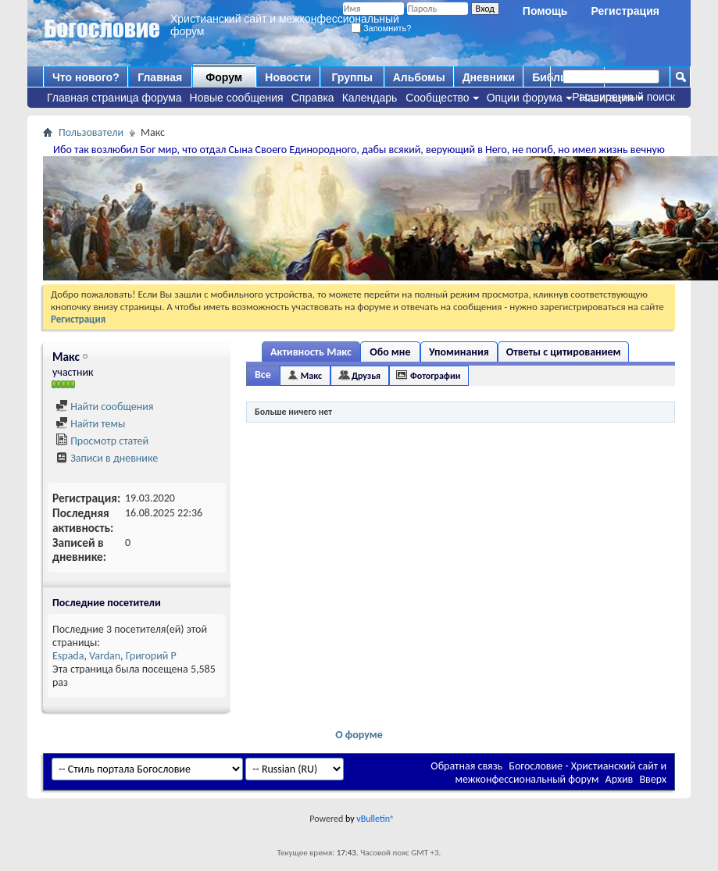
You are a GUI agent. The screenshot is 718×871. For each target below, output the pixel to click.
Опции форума (525, 97)
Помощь (545, 11)
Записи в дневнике (106, 458)
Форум (223, 77)
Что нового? (86, 77)
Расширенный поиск (623, 97)
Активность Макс (311, 352)
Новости (288, 77)
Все (263, 374)
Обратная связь (466, 766)
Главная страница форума (114, 97)
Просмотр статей (101, 441)
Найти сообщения (104, 406)
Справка (312, 97)
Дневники (489, 77)
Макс (311, 375)
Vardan (104, 655)
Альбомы (419, 77)
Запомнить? (381, 28)
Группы (351, 77)
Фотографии (435, 375)
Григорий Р (151, 655)
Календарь (370, 97)
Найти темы (90, 423)
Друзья (366, 375)
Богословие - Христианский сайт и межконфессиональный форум (560, 772)
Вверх (652, 779)
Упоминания (459, 352)
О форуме (359, 734)
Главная (160, 77)
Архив (619, 779)
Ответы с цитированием (563, 352)
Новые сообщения (237, 97)
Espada (68, 655)
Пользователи (91, 132)
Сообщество (437, 97)
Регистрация (625, 11)
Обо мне (390, 352)
